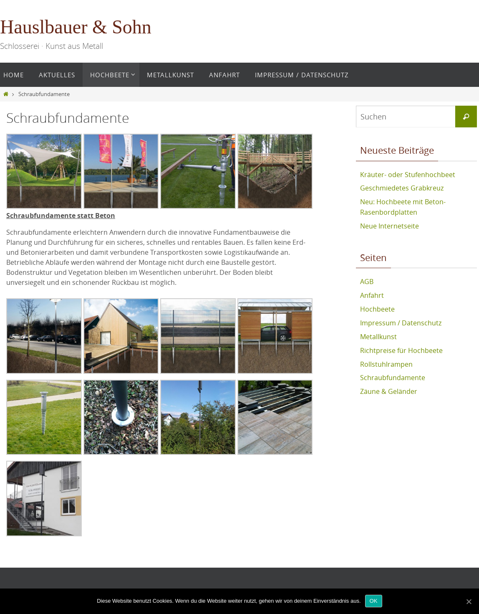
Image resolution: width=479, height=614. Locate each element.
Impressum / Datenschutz (400, 320)
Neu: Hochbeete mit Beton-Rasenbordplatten (403, 206)
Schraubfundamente (392, 373)
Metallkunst (378, 333)
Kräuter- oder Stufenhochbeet (407, 174)
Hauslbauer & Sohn (75, 27)
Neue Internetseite (389, 224)
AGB (366, 279)
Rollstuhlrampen (386, 360)
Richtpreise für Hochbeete (401, 346)
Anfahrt (372, 293)
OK (374, 601)
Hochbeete (377, 306)
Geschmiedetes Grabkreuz (402, 188)
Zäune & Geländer (388, 386)
